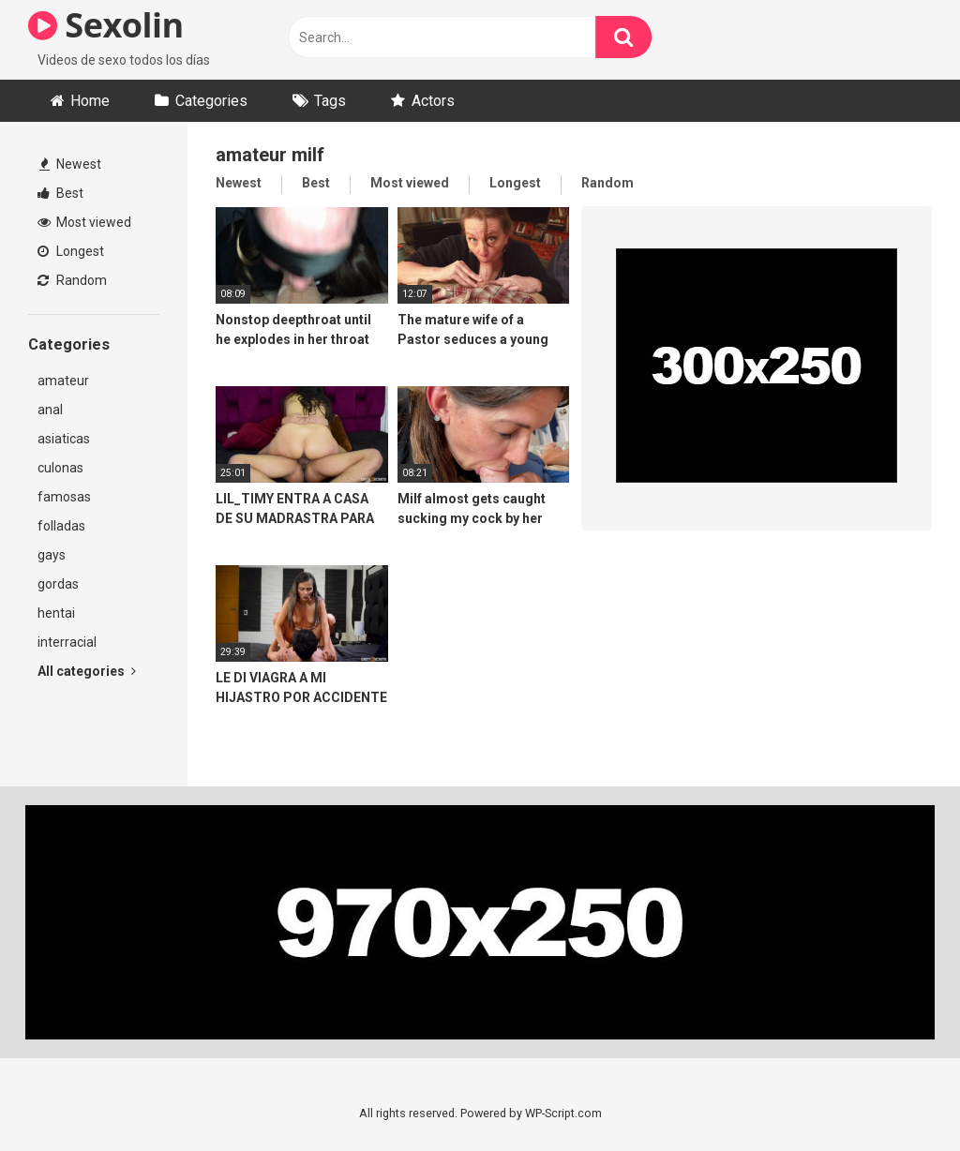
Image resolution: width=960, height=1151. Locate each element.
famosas (64, 496)
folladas (61, 525)
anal (50, 409)
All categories (87, 671)
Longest (71, 251)
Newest (70, 164)
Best (60, 193)
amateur (63, 380)
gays (52, 554)
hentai (56, 612)
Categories (211, 101)
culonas (60, 467)
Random (72, 280)
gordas (58, 583)
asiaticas (64, 438)
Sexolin (106, 25)
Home (90, 101)
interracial (67, 642)
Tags (330, 101)
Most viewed (84, 222)
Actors (433, 101)
